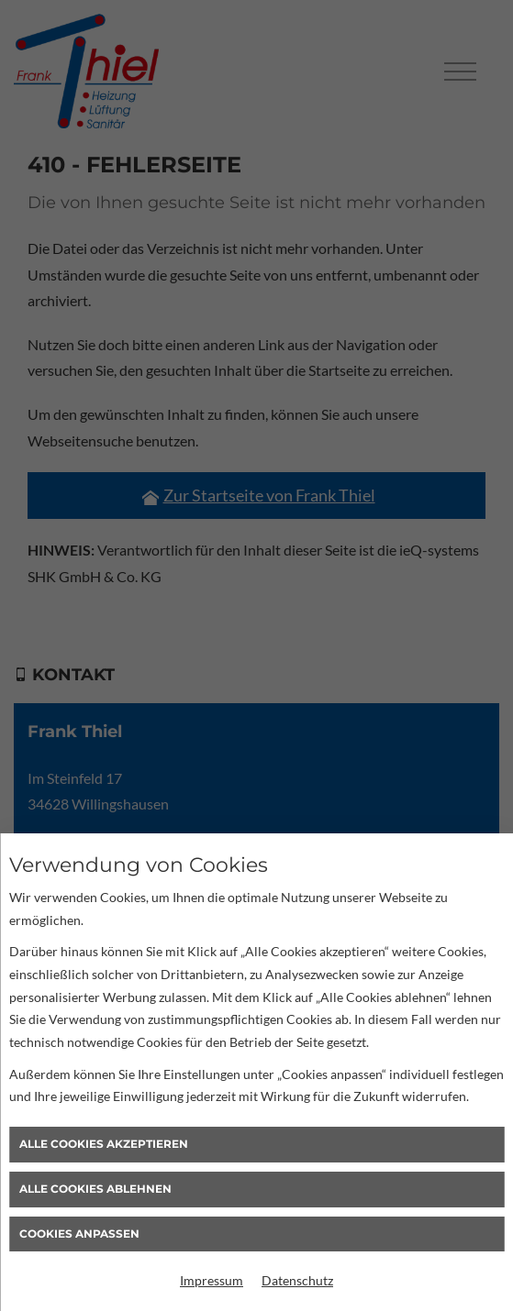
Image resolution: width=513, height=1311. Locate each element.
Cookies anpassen (79, 1233)
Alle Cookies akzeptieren (103, 1144)
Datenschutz (297, 1280)
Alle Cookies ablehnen (95, 1188)
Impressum (211, 1280)
